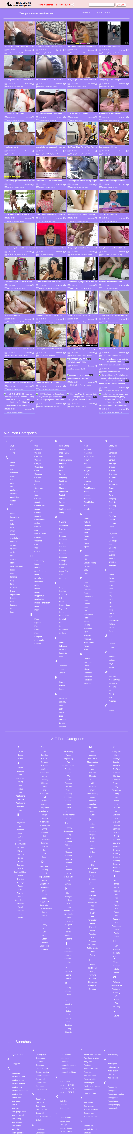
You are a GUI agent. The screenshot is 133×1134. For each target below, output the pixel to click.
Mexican (87, 412)
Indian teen (64, 1003)
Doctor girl (40, 1058)
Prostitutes (88, 584)
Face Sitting (64, 391)
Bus (11, 554)
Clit (35, 430)
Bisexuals (80, 53)
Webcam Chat (114, 625)
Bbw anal (15, 1130)
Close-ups (38, 433)
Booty (12, 526)
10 (89, 12)
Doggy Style (39, 541)
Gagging (62, 467)
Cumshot (56, 288)
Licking (62, 668)
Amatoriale (17, 53)
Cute (8, 288)
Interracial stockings (68, 1017)
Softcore (112, 454)
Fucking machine (66, 454)
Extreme (37, 589)
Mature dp (64, 1111)
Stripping (112, 493)
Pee (85, 556)
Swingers (112, 511)
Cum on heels (41, 1035)
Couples (78, 154)
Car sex (37, 398)
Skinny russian (89, 1085)
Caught (85, 322)
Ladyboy (62, 647)
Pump (86, 591)
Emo (36, 571)
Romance (88, 618)
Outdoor (87, 519)
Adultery (41, 288)
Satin (111, 395)
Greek (61, 513)
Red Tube (92, 83)
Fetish (61, 412)
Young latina (113, 1036)
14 (97, 12)
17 (103, 12)
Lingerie (62, 672)
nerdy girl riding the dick (108, 214)
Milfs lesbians (65, 1125)
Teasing (112, 530)
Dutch (36, 555)
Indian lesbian (65, 1000)
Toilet (111, 552)
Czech (37, 497)
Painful (86, 531)
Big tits (79, 86)
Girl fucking (40, 1125)
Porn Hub (61, 50)
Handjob (62, 536)
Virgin (111, 609)
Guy (61, 520)
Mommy (104, 86)
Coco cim (39, 1007)
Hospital (62, 564)
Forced (62, 444)
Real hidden (88, 1048)
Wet (110, 636)
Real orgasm (89, 1051)
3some (9, 120)
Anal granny (16, 1047)
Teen (112, 86)
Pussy (86, 595)
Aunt (11, 450)
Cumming (38, 483)
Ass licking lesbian (19, 1099)
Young (111, 655)
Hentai (61, 547)
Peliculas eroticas (91, 1014)
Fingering (111, 53)
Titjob (111, 545)
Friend (61, 451)
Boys (12, 529)
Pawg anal (88, 1007)
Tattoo (111, 523)
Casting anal (41, 1000)
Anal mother (16, 1071)
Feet (61, 402)
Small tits (112, 447)
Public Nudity (89, 588)
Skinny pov (88, 1082)
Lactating (63, 644)
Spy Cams (113, 479)
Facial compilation (43, 1087)
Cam (36, 391)
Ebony (37, 564)
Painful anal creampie (92, 1000)
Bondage (13, 522)
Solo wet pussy (90, 1103)
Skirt (110, 437)
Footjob (62, 440)
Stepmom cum (89, 1127)
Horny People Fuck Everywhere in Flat (82, 80)
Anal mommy (17, 1068)
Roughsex (88, 625)
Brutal (12, 547)
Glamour (62, 492)
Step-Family (64, 398)
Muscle (87, 454)
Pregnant (87, 581)
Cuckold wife (41, 1028)
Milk (85, 423)
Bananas (16, 187)
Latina (22, 120)
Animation (14, 418)
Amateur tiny (17, 1040)
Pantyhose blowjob (91, 1003)
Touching (112, 559)
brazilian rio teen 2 (11, 147)
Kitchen (62, 631)
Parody (87, 549)
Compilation (48, 288)
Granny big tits (41, 1132)
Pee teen (87, 1010)
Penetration (88, 560)
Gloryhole (63, 499)
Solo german (89, 1096)
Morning (87, 444)
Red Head (88, 607)
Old (85, 505)
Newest (67, 5)
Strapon (112, 490)
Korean (62, 634)
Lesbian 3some (66, 1077)
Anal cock (15, 1054)
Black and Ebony (16, 355)
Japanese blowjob (67, 1030)
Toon (111, 555)
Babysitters (14, 462)
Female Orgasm (65, 405)
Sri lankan (88, 1120)
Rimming (87, 615)
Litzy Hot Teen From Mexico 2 (78, 113)
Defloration (38, 527)
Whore (111, 639)
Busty (12, 557)
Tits (110, 548)
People (81, 187)
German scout (41, 1118)
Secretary (113, 402)
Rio (109, 86)
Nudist (86, 481)
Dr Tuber (61, 117)
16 (101, 12)
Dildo (103, 154)
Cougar (37, 454)
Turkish (112, 569)
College (108, 355)
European (16, 322)
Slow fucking (89, 1089)
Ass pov (15, 1103)
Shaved (112, 412)
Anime (12, 421)
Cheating (38, 419)
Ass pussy (16, 1106)
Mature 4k (64, 1104)
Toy (110, 562)
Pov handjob (89, 1028)
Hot (71, 120)
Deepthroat (38, 523)
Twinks (111, 573)
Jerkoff (62, 618)
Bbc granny (16, 1126)
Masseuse (88, 398)
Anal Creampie (22, 254)
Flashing (16, 221)
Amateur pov (17, 1032)
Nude (86, 478)
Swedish (112, 507)
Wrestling (112, 646)
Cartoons (38, 402)
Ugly (110, 585)
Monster (87, 440)
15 (99, 12)
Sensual (112, 405)
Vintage (112, 605)
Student (112, 497)
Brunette (52, 53)
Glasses (62, 495)
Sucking (112, 500)
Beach (47, 53)
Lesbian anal (65, 1080)
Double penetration (43, 1062)
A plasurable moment (12, 315)
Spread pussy (89, 1117)
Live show (64, 1084)
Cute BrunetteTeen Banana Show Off (81, 214)
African (12, 407)
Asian (110, 120)
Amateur (10, 53)
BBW (72, 187)
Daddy (51, 322)
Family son (40, 1091)
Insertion (62, 595)
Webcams (87, 288)
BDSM (12, 476)
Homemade (64, 561)
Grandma (63, 502)
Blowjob (85, 53)
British (12, 536)
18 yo (40, 154)
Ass (11, 432)
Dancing (37, 509)
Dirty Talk (118, 355)
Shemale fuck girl (90, 1075)
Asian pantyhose (18, 1082)
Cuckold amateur (42, 1017)
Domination (39, 545)
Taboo (111, 520)
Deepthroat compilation (40, 1049)
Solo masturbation (91, 1099)
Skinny (77, 288)
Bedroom (53, 120)
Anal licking (16, 1064)
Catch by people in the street (109, 46)
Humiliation (118, 53)
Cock (46, 322)
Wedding (112, 632)
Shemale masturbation (89, 1079)
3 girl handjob (17, 1000)
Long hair (63, 1087)
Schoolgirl (113, 398)
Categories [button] (49, 5)
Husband (62, 578)
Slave (111, 440)
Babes (55, 86)
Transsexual (114, 566)
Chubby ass (40, 1003)
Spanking (112, 468)
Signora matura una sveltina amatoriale (19, 46)
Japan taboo (65, 1027)
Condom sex (39, 451)
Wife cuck (111, 1020)
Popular (59, 5)
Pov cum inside (90, 1025)
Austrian (47, 187)
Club (36, 437)
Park (86, 545)
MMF (86, 430)
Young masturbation (116, 1040)
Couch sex (40, 1010)
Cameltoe (38, 395)
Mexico (75, 120)
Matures (87, 405)
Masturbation (116, 154)
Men (85, 409)
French (62, 447)
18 (105, 12)
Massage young (66, 1100)
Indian (61, 588)
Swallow (112, 504)
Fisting (62, 430)
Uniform (112, 589)
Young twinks (113, 1054)
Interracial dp (65, 1014)
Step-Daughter (40, 516)
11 (91, 12)
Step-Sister (113, 430)
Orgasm (87, 512)
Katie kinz (64, 1047)
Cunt (83, 154)
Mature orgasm (66, 1118)
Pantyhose (88, 542)
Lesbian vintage (66, 1073)
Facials (88, 154)
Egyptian (37, 568)
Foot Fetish (63, 437)
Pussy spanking (90, 1039)
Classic (108, 322)
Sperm (111, 472)
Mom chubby (65, 1132)
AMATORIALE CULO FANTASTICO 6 (49, 80)
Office (86, 501)
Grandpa (62, 506)
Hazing (13, 288)
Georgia (108, 154)
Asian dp (15, 1075)
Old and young (90, 508)
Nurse (86, 488)
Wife (110, 643)
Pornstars (88, 574)
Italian (61, 602)
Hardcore (63, 540)
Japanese (114, 254)
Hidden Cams (64, 550)
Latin (61, 654)
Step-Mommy (89, 433)
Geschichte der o (42, 1121)
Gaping (62, 474)
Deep (36, 520)
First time (63, 426)
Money (86, 437)
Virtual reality (113, 1000)
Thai (110, 538)
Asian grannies (18, 1078)
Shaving (112, 416)
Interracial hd (65, 1007)
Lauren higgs (65, 1066)
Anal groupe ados (19, 1057)
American (109, 221)
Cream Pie (15, 120)
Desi (113, 355)
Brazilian (13, 533)
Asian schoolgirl (18, 1085)
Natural (87, 467)
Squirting (112, 483)
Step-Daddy (39, 506)
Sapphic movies (90, 1071)
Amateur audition (18, 1022)
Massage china (66, 1097)
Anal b (14, 1050)
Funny (61, 458)
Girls (61, 488)
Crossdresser (39, 465)
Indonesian (63, 591)
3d (107, 288)
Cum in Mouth (40, 479)
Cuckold (37, 472)
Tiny (110, 541)
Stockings (113, 486)
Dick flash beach (42, 1055)
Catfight (37, 409)
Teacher (112, 527)
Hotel (61, 571)
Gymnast (62, 523)
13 (95, 12)
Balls (12, 466)
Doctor (37, 534)
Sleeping (112, 444)
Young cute (112, 1032)
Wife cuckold (113, 1023)
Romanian (88, 622)
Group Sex (63, 516)
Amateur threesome (20, 1036)
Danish (37, 513)
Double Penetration (42, 548)
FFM (61, 416)
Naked (22, 221)
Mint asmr (64, 1128)
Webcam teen (113, 1013)
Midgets (87, 416)
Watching (112, 622)
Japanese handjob (67, 1037)
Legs (61, 661)
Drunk (36, 552)
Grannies (63, 509)
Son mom (87, 1106)
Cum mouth (40, 1032)
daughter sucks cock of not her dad (49, 315)
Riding (86, 611)
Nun (85, 485)
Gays (61, 478)
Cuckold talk (40, 1025)
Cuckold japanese (43, 1021)
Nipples (87, 474)
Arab (12, 425)
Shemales (113, 419)
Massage (87, 395)
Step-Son (112, 461)
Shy (110, 426)
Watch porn (112, 1009)
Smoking (112, 451)
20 (109, 12)
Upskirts (112, 592)
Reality (86, 604)
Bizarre (12, 508)
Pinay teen (88, 1017)
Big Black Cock (57, 154)
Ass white (15, 1113)
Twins (111, 576)
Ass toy (15, 1110)
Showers (112, 423)
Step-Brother (15, 540)
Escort (37, 578)
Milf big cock (65, 1121)
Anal (15, 254)
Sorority (18, 288)
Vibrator (112, 602)
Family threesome (43, 1102)
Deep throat (40, 1044)
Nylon (86, 492)
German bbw (41, 1114)
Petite (86, 563)
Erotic (36, 575)
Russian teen (89, 1058)
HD (21, 322)
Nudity (120, 254)
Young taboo (113, 1047)
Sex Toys (112, 409)
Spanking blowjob (91, 1113)
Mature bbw (64, 1107)
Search (120, 5)
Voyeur (111, 612)
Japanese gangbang (68, 1034)
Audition (13, 446)
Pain (86, 528)
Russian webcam (90, 1062)
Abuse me (16, 1018)
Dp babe (39, 1065)
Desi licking (40, 1051)
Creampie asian (42, 1014)
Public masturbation (91, 1032)
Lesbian (62, 665)
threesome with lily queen (14, 113)
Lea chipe (64, 1070)
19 (107, 12)
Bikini (12, 501)
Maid (86, 391)
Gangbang (63, 471)
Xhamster (29, 50)
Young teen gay (114, 1050)
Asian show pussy (19, 1089)
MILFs (23, 53)
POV (86, 577)
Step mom (88, 1124)
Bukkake (13, 550)
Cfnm (36, 416)
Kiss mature (64, 1054)
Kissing (62, 627)
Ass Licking (14, 443)
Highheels (63, 554)
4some (12, 398)
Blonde (84, 86)
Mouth (86, 451)
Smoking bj (88, 1092)
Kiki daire (63, 1050)
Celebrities (38, 412)
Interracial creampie (68, 1010)
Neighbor (87, 471)
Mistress (87, 426)
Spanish (112, 465)
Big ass (20, 86)
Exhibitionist (39, 585)
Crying (37, 468)
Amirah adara (17, 1043)
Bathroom (14, 469)
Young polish (113, 1043)
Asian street (16, 1092)
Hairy (61, 533)
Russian (87, 629)
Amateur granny (18, 1025)
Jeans (61, 615)
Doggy (37, 538)
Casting (37, 405)
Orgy (86, 515)
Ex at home (40, 1075)
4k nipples (16, 1009)
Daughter (56, 322)
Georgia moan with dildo (108, 147)
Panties (87, 538)
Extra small (40, 1078)
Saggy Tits (113, 391)
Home (40, 5)
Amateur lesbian (18, 1029)
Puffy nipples (89, 1035)
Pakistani (87, 535)
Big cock (73, 53)
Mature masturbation (68, 1114)
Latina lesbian (65, 1063)
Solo (110, 458)
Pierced (87, 567)
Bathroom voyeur (18, 1123)
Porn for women (90, 1021)
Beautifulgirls (47, 154)
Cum (36, 475)
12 (93, 12)
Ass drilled (16, 1096)
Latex (61, 651)
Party (86, 552)
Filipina (62, 419)
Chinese (37, 423)
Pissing (87, 570)
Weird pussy (113, 1016)
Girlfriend (63, 485)
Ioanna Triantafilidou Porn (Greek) (48, 282)
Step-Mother (89, 447)
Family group (41, 1094)
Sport (111, 475)
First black (40, 1105)
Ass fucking (14, 436)
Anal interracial (18, 1061)
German (62, 481)
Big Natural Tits (81, 355)
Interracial (63, 598)
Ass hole (13, 439)
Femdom (62, 409)
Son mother (88, 1110)
